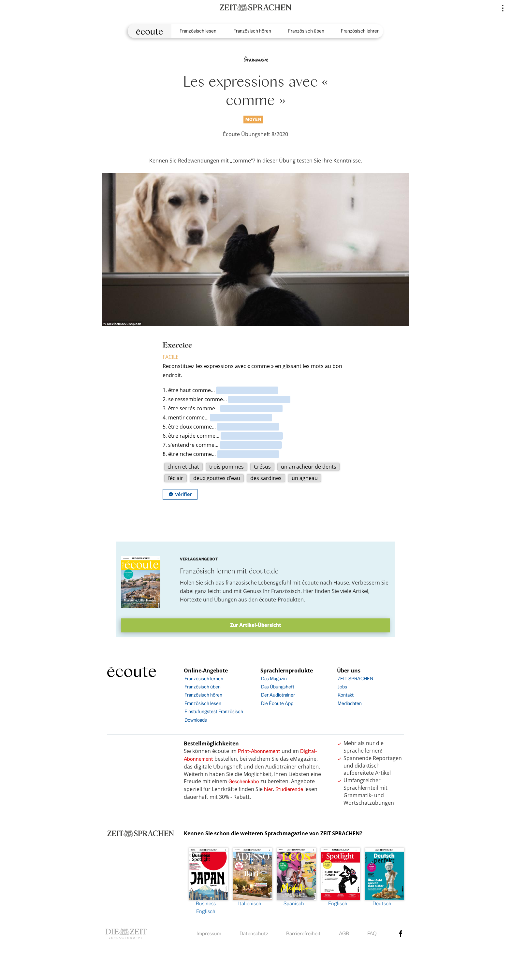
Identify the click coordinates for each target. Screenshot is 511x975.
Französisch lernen (203, 678)
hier (268, 789)
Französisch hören (252, 31)
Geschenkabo (243, 781)
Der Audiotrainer (278, 695)
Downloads (195, 720)
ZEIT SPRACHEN (355, 678)
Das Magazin (274, 678)
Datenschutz (254, 933)
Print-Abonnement (259, 751)
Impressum (209, 933)
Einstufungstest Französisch (213, 711)
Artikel (360, 591)
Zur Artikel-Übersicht (255, 625)
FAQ (372, 933)
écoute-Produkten (281, 599)
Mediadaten (350, 703)
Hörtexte (191, 599)
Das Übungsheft (277, 687)
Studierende (289, 789)
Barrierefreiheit (303, 933)
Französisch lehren (360, 31)
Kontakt (346, 695)
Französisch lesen (198, 31)
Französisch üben (306, 31)
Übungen (225, 599)
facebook (401, 934)
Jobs (342, 687)
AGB (344, 933)
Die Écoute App (277, 703)
